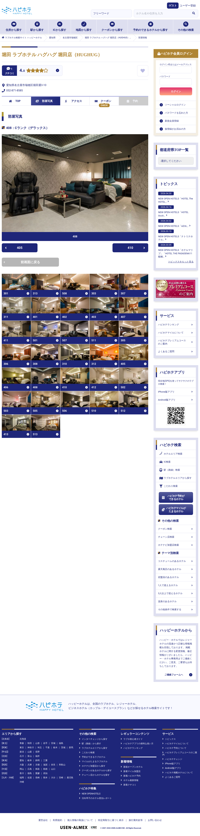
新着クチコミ (128, 785)
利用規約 (57, 820)
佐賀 (30, 777)
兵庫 (30, 764)
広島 (30, 769)
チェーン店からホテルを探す (94, 775)
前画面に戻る (22, 262)
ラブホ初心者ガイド (132, 739)
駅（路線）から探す (90, 743)
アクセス (73, 101)
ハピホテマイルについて (176, 332)
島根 (45, 769)
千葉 (47, 747)
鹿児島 (70, 777)
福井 (37, 756)
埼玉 (40, 747)
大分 (53, 777)
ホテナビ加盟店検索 (176, 545)
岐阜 (30, 760)
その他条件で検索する (176, 609)
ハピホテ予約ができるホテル (173, 497)
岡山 (22, 769)
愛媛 (37, 773)
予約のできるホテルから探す (150, 27)
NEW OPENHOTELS (89, 793)
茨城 (63, 747)
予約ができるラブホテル (92, 757)
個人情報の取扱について (80, 820)
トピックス (169, 184)
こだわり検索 (168, 486)
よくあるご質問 (176, 351)
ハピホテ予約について (174, 748)
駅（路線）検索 (169, 470)
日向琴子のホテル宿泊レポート (95, 798)
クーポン (103, 101)
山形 (37, 743)
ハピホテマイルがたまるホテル (174, 510)
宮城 (53, 743)
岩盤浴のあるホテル (176, 577)
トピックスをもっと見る (181, 261)
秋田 (30, 743)
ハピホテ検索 (170, 445)
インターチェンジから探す (93, 739)
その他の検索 (186, 27)
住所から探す (14, 27)
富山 (30, 756)
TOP (15, 101)
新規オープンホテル (132, 767)
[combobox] (161, 13)
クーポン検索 (176, 528)
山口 (53, 769)
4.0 (22, 71)
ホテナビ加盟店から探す (92, 766)
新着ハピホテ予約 (131, 776)
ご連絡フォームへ (173, 674)
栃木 (55, 747)
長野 (37, 752)
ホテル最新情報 (129, 780)
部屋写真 (44, 101)
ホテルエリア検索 (170, 454)
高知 (45, 773)
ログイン (176, 91)
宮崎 (61, 777)
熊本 (45, 777)
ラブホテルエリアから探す (175, 478)
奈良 (53, 764)
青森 (22, 743)
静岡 (37, 760)
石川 (22, 756)
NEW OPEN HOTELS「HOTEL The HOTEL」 (175, 197)
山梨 (30, 752)
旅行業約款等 (136, 820)
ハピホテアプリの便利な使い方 (137, 743)
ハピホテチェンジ (172, 759)
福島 (61, 743)
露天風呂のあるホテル (176, 569)
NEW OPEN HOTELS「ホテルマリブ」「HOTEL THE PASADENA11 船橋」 (175, 250)
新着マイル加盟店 (131, 771)
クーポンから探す (112, 27)
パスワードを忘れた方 (176, 112)
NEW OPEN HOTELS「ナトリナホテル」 (175, 235)
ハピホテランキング (176, 324)
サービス (167, 316)
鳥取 (37, 769)
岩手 (45, 743)
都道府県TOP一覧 (174, 150)
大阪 (22, 764)
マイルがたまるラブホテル (93, 761)
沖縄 (22, 782)
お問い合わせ (155, 820)
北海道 (23, 739)
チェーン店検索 (176, 537)
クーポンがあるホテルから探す (95, 770)
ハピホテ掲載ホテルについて (177, 772)
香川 (22, 773)
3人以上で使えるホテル (176, 593)
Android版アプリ (176, 399)
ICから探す (59, 27)
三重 (45, 760)
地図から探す (84, 27)
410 (136, 248)
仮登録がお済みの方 (175, 129)
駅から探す (37, 27)
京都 (37, 764)
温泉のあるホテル (176, 601)
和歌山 (62, 764)
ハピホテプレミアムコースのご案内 (176, 342)
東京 (22, 747)
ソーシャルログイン (175, 104)
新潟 (22, 752)
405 (13, 248)
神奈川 (31, 747)
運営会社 (43, 820)
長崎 (37, 777)
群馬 (71, 747)
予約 (132, 101)
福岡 (22, 777)
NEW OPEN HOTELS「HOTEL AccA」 (173, 211)
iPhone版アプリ (176, 391)
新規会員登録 (172, 121)
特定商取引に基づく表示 (111, 820)
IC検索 (165, 462)
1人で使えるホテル (176, 585)
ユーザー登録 (188, 5)
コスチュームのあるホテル (176, 561)
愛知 (22, 760)
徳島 (30, 773)
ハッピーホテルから (176, 630)
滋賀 (45, 764)
